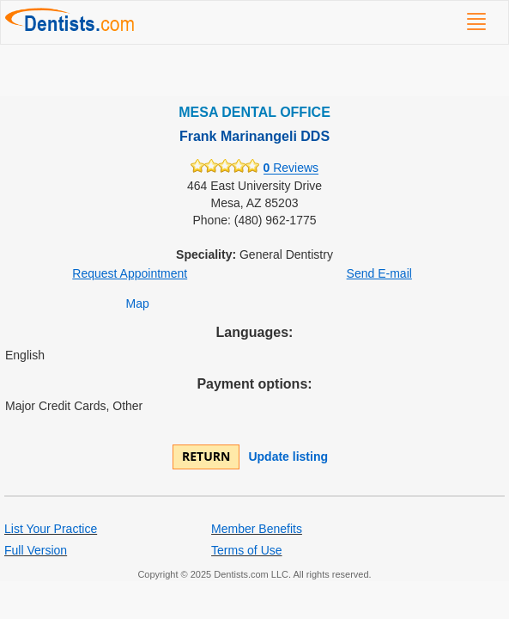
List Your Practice (50, 529)
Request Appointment (129, 273)
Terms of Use (246, 550)
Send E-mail (379, 273)
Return (206, 456)
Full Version (35, 550)
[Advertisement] (254, 70)
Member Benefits (256, 529)
